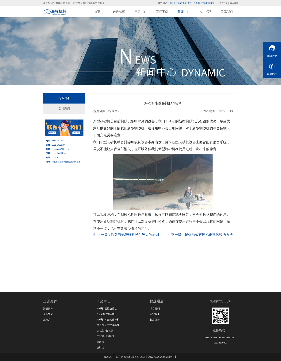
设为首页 (223, 3)
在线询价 (272, 55)
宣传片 (47, 319)
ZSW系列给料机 (105, 336)
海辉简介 (48, 308)
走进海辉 (119, 11)
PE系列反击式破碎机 (108, 325)
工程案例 (162, 11)
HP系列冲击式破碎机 (108, 319)
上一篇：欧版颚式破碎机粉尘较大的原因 (128, 235)
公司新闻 (64, 108)
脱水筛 (100, 341)
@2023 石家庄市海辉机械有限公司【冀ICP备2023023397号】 (140, 356)
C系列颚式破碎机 (106, 314)
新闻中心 (184, 11)
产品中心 (140, 11)
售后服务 (155, 319)
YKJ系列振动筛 (105, 330)
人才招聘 (205, 11)
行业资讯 (64, 98)
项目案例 (155, 308)
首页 (97, 11)
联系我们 (227, 11)
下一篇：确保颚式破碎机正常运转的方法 (202, 235)
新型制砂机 (180, 142)
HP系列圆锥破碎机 (107, 308)
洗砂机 (100, 347)
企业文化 (48, 314)
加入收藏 (234, 3)
